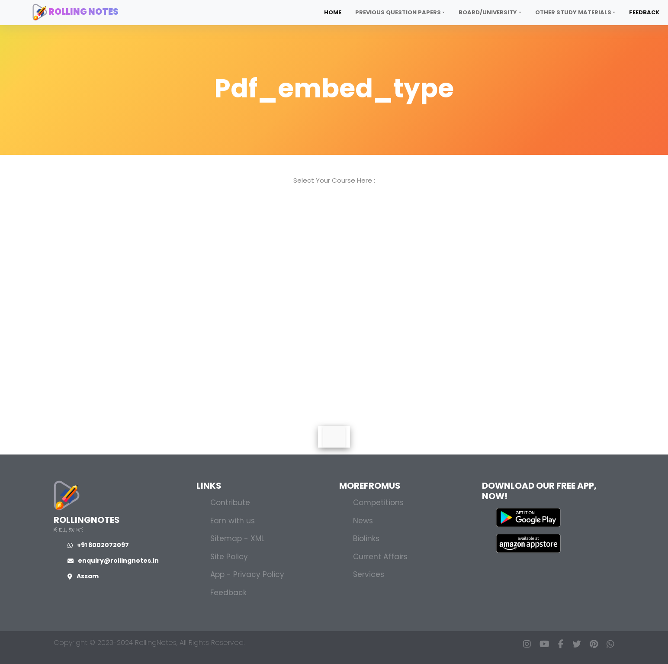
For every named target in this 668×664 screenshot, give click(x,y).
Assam (83, 576)
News (363, 521)
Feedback (644, 12)
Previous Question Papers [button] (398, 12)
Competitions (378, 502)
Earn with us (232, 521)
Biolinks (366, 538)
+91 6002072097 (98, 545)
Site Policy (229, 556)
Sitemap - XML (237, 538)
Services (368, 574)
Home (332, 12)
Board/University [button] (488, 12)
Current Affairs (380, 556)
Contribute (230, 502)
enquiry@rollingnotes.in (113, 560)
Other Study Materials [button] (573, 12)
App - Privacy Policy (247, 574)
